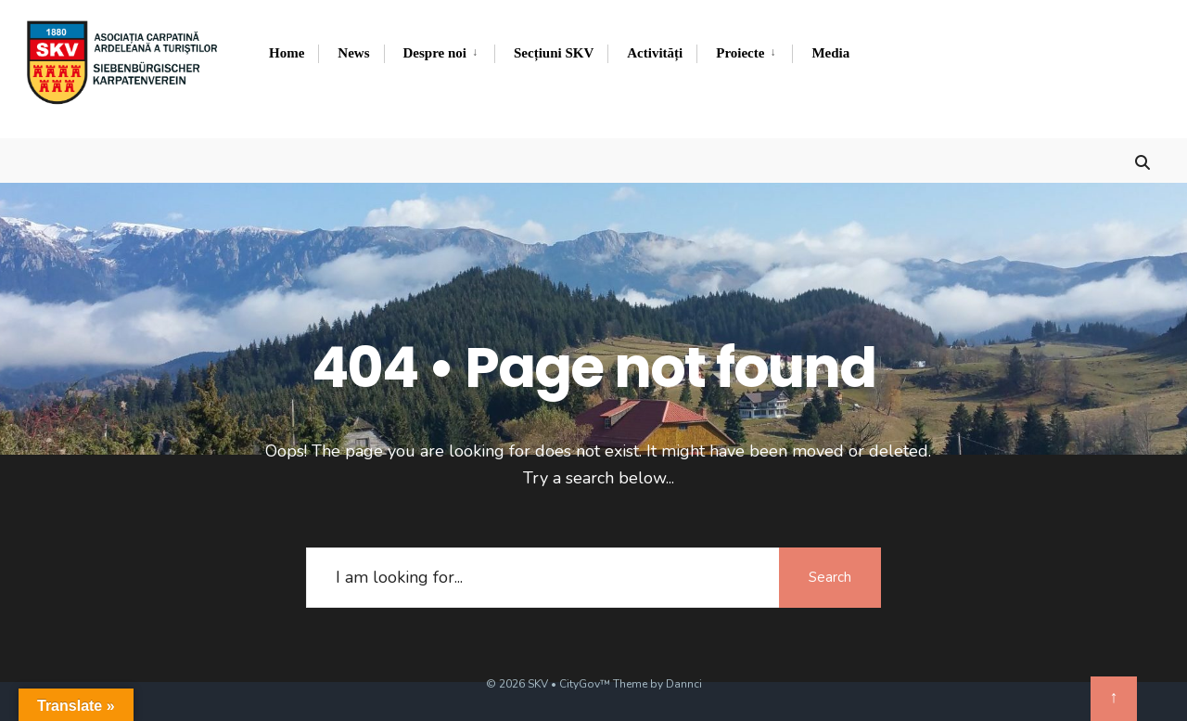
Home (286, 52)
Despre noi (434, 52)
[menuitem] (439, 54)
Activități (655, 52)
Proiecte (740, 52)
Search (830, 577)
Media (830, 52)
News (353, 52)
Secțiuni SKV (554, 52)
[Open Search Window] (1142, 160)
